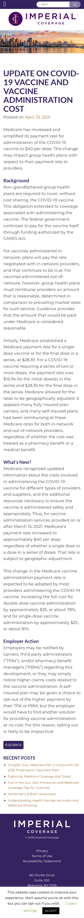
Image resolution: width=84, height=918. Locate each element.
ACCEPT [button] (51, 910)
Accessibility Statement (42, 861)
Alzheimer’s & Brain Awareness (32, 794)
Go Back (13, 745)
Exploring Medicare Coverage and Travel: (39, 776)
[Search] (52, 4)
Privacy (42, 851)
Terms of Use (42, 856)
